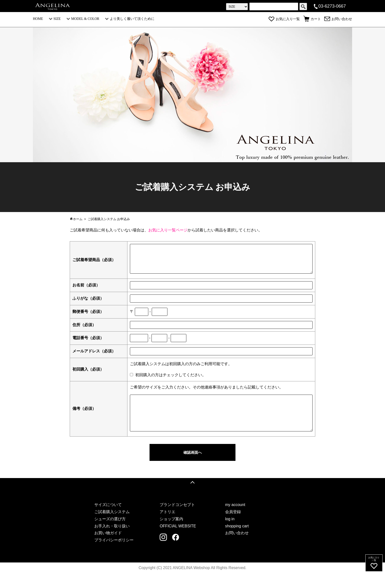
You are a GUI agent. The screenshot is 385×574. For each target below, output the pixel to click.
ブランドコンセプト (177, 505)
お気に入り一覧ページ (168, 230)
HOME (38, 19)
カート (312, 19)
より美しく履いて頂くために (129, 19)
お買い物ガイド (108, 533)
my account (235, 505)
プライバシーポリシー (114, 540)
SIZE (55, 19)
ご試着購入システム (112, 512)
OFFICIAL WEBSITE (178, 526)
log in (229, 519)
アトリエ (167, 512)
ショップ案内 (171, 519)
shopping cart (237, 526)
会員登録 (233, 512)
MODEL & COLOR (83, 19)
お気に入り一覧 (284, 19)
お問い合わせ (338, 19)
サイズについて (108, 505)
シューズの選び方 (110, 519)
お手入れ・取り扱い (112, 526)
